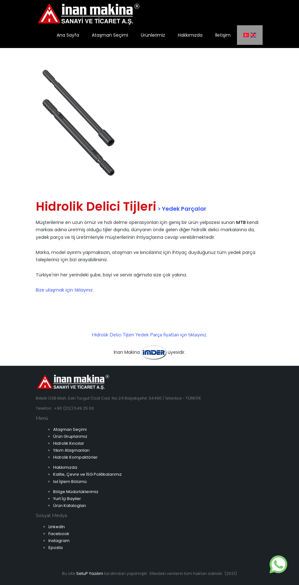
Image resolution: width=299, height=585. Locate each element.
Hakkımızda (65, 467)
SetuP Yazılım (89, 573)
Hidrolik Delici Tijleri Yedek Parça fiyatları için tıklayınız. (149, 335)
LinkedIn (56, 527)
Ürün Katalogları (69, 506)
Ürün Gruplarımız (70, 436)
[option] (78, 120)
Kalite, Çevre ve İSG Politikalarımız (87, 474)
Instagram (59, 541)
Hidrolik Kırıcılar (68, 443)
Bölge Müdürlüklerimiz (75, 492)
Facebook (58, 534)
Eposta (55, 548)
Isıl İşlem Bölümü (70, 482)
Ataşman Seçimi (70, 429)
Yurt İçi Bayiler (67, 499)
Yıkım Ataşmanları (71, 450)
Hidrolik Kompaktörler (75, 457)
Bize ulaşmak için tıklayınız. (65, 290)
